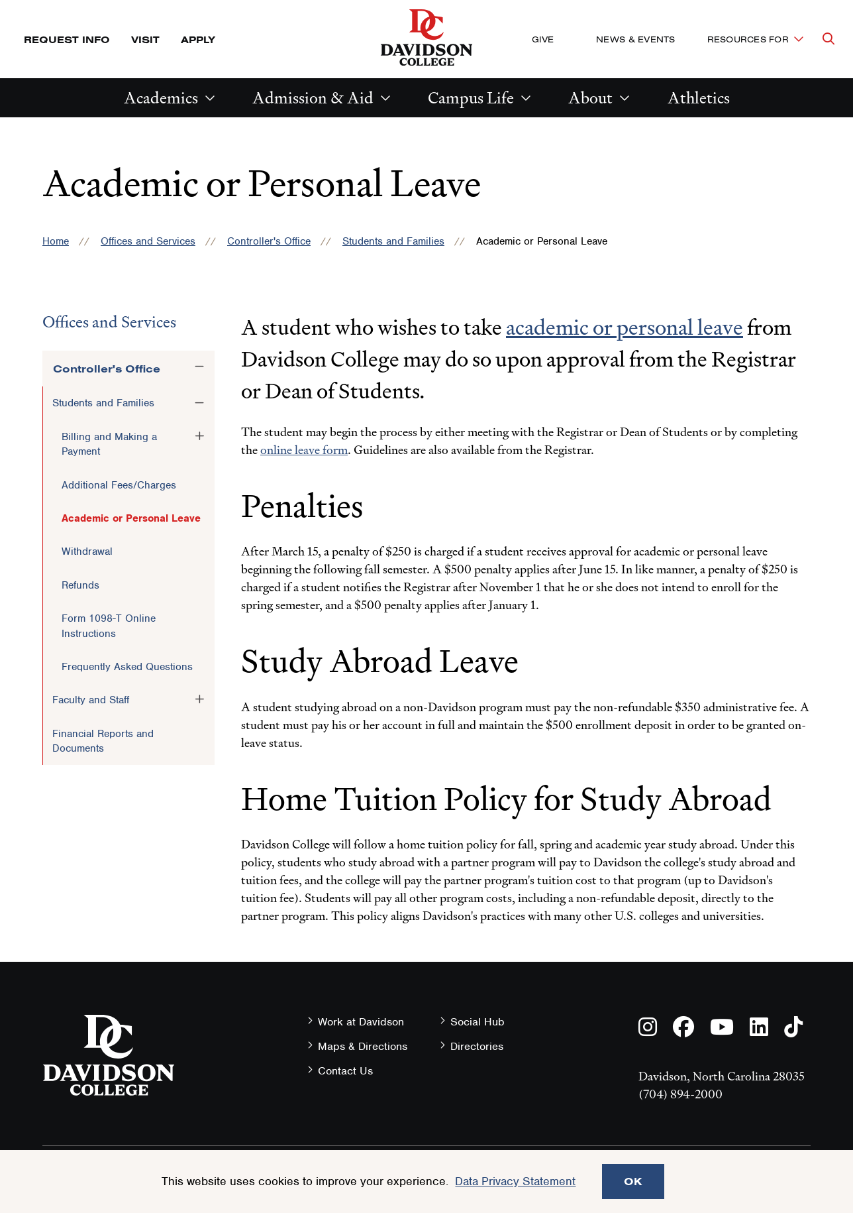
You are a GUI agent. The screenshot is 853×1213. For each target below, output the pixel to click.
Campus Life (471, 97)
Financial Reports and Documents (103, 741)
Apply (198, 39)
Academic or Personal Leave (131, 518)
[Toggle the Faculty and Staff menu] (199, 699)
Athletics (699, 97)
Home (55, 241)
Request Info (67, 39)
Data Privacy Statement (515, 1181)
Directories (476, 1046)
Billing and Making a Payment (109, 444)
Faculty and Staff (90, 700)
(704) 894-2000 (680, 1094)
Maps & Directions (362, 1046)
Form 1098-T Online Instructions (109, 626)
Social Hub (477, 1022)
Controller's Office (269, 241)
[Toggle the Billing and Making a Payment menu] (199, 436)
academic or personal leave (624, 327)
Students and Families (393, 241)
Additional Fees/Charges (119, 485)
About (590, 97)
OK (633, 1181)
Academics (161, 97)
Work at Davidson (361, 1022)
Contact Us (345, 1071)
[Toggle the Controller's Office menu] (199, 366)
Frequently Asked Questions (127, 666)
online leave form (304, 449)
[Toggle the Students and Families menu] (199, 402)
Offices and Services (148, 241)
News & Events (635, 39)
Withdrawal (87, 551)
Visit (145, 39)
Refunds (80, 585)
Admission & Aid (313, 97)
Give (543, 39)
